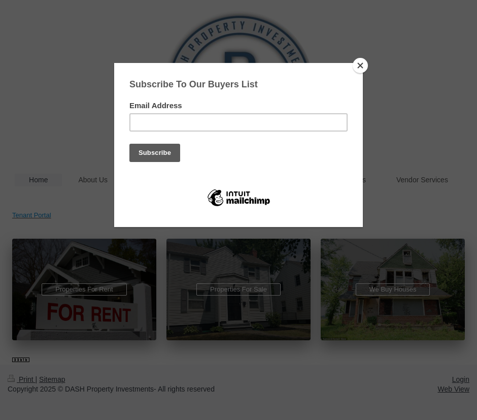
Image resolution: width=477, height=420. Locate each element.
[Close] (360, 65)
